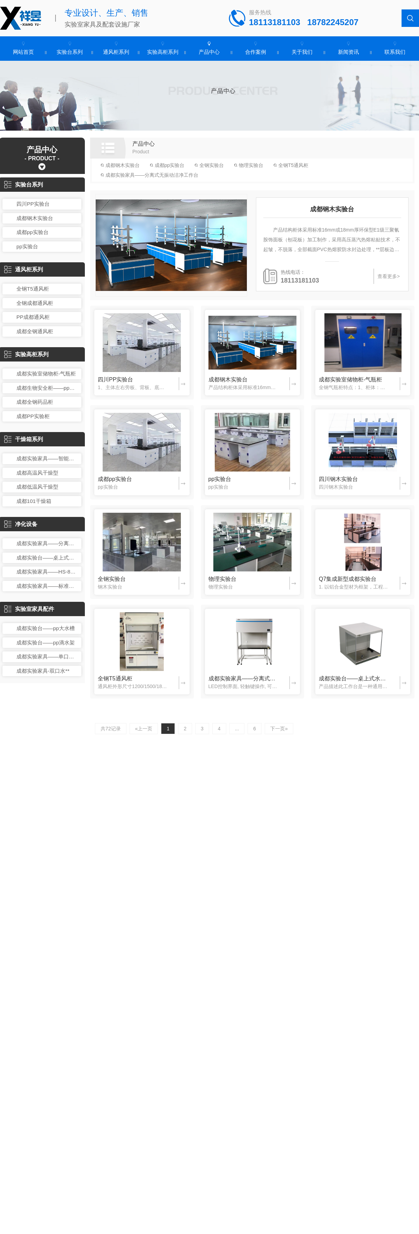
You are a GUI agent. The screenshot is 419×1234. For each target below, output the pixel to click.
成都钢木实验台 (34, 218)
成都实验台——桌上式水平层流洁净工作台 (47, 558)
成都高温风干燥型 (37, 473)
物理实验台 (248, 165)
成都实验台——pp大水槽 (45, 628)
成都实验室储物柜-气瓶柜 (46, 374)
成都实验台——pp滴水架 (45, 642)
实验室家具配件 (29, 609)
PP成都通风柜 (33, 317)
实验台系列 (70, 52)
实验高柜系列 (162, 52)
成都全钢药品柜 (34, 402)
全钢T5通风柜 (32, 289)
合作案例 (255, 52)
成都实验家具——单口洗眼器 (47, 656)
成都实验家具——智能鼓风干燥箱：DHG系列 (47, 458)
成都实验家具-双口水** (42, 671)
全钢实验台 (209, 165)
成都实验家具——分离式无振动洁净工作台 (47, 543)
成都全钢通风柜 (34, 331)
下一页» (279, 728)
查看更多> (388, 276)
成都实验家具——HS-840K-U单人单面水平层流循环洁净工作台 (47, 572)
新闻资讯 (348, 52)
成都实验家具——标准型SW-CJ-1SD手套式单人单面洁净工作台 (47, 586)
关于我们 (302, 52)
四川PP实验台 (33, 204)
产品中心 (209, 52)
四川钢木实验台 (338, 479)
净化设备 (20, 524)
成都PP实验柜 (33, 416)
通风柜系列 (116, 52)
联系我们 (394, 52)
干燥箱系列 (23, 439)
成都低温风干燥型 (37, 487)
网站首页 (23, 52)
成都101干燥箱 (33, 501)
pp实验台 (27, 246)
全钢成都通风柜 (34, 303)
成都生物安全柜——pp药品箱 (47, 388)
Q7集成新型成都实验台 (347, 579)
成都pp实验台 (32, 232)
